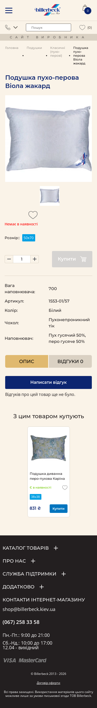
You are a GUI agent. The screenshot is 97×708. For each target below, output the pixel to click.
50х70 (29, 237)
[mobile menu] (8, 10)
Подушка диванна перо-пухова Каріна (47, 476)
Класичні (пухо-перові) (57, 51)
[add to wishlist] (33, 216)
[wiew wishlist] (82, 27)
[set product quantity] (22, 259)
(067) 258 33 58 (21, 622)
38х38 (35, 497)
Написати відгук (48, 382)
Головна (11, 48)
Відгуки (70, 361)
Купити (72, 259)
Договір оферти (48, 683)
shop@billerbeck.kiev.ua (29, 609)
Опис (26, 361)
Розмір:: (12, 237)
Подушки (34, 48)
